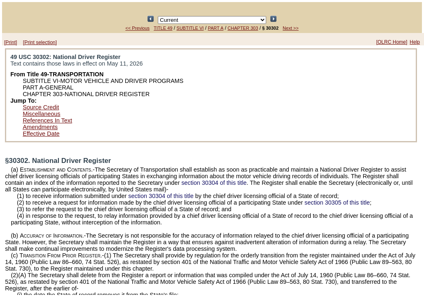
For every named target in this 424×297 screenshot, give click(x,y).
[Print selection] (40, 42)
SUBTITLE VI (190, 28)
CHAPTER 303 (242, 28)
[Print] (10, 42)
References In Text (47, 120)
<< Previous (137, 28)
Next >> (291, 28)
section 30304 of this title (213, 182)
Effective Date (41, 133)
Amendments (40, 127)
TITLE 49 (163, 28)
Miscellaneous (41, 114)
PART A (215, 28)
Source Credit (41, 107)
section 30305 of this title (337, 202)
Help (415, 42)
